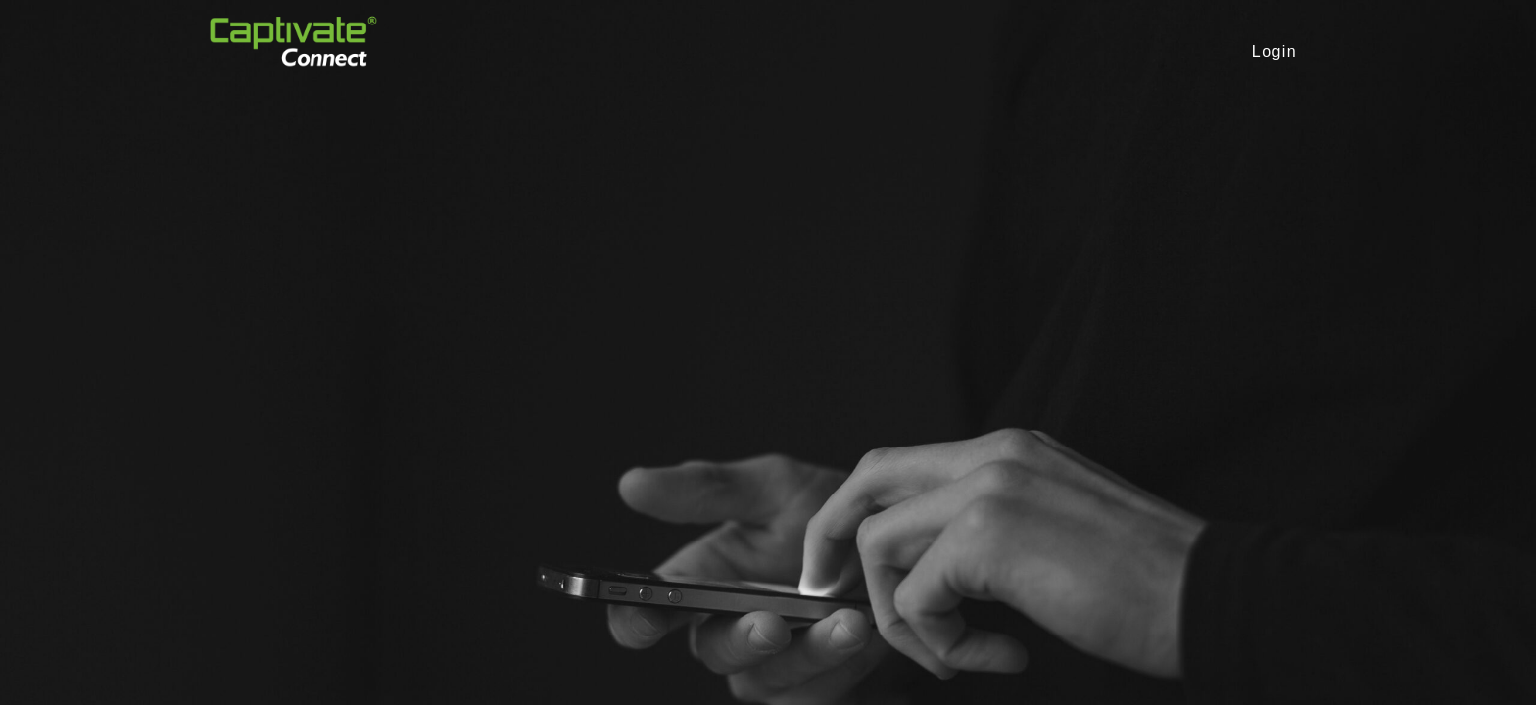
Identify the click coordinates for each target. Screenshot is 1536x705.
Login (1274, 51)
